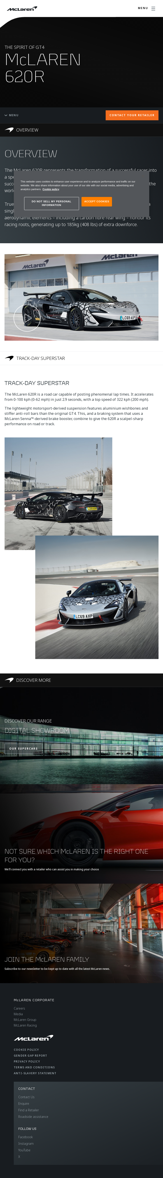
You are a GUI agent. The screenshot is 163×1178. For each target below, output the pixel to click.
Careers (19, 1008)
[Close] (143, 176)
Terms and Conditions (34, 1067)
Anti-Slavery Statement (35, 1073)
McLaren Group (25, 1019)
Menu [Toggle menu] (12, 115)
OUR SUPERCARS (23, 749)
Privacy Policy (27, 1061)
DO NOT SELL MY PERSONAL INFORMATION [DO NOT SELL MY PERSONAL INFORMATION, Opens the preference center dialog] (51, 203)
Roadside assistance (33, 1116)
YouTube (24, 1150)
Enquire (23, 1103)
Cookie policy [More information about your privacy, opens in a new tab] (50, 189)
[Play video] (27, 318)
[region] (81, 194)
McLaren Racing (25, 1025)
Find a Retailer (28, 1110)
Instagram (26, 1143)
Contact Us (26, 1097)
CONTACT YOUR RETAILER (132, 115)
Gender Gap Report (30, 1056)
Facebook (25, 1137)
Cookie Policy (26, 1050)
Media (18, 1014)
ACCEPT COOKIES (96, 201)
